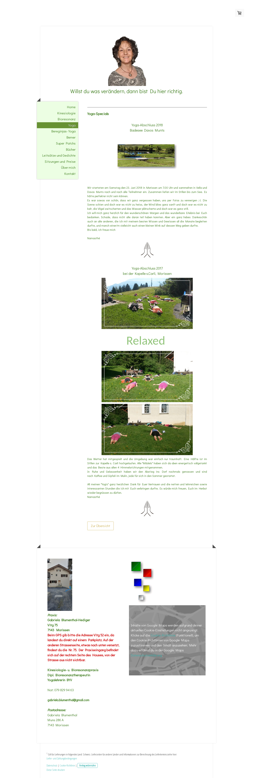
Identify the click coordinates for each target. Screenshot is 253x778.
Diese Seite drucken (56, 770)
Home (71, 107)
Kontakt (70, 173)
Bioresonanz (67, 119)
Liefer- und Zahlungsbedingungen (62, 758)
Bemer (71, 137)
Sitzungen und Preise (60, 161)
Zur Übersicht (100, 526)
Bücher (71, 149)
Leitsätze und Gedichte (59, 155)
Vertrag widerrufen (87, 765)
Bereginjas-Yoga (63, 131)
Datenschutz (52, 765)
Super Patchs (66, 143)
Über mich (68, 167)
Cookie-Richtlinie (163, 635)
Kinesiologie (66, 113)
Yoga (72, 125)
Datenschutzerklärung (146, 655)
